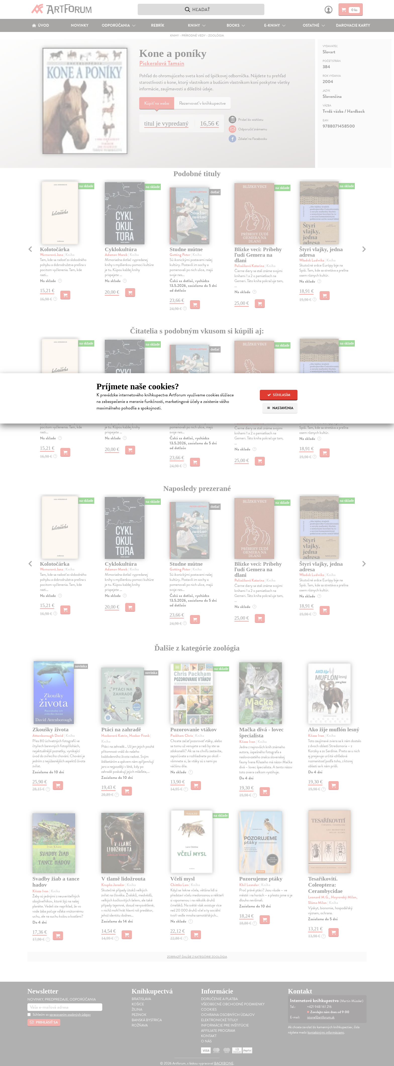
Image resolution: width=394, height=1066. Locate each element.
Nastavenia (280, 408)
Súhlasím (278, 395)
